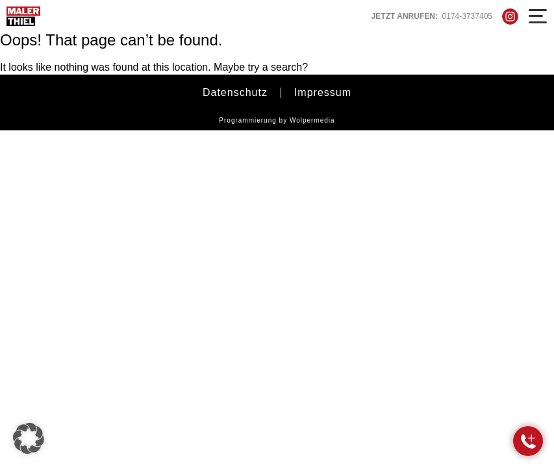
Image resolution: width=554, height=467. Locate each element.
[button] (28, 438)
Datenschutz (235, 92)
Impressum (322, 92)
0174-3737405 (467, 16)
